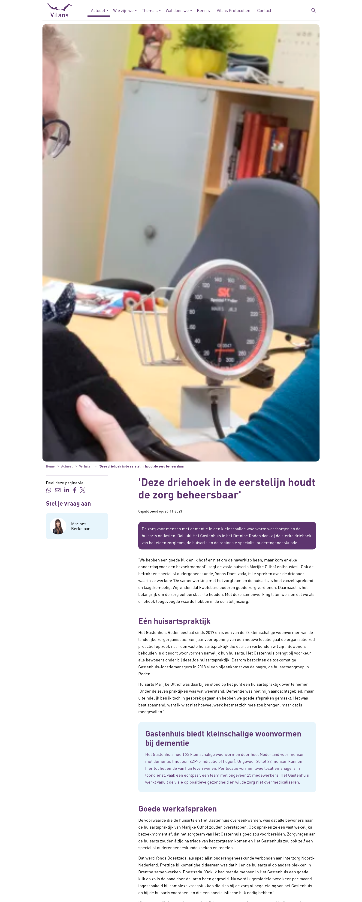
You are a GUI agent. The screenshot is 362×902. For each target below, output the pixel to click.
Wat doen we (177, 10)
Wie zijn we (123, 10)
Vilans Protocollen (233, 10)
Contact (264, 10)
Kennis (203, 10)
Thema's (150, 10)
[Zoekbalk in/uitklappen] (313, 10)
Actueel (98, 10)
